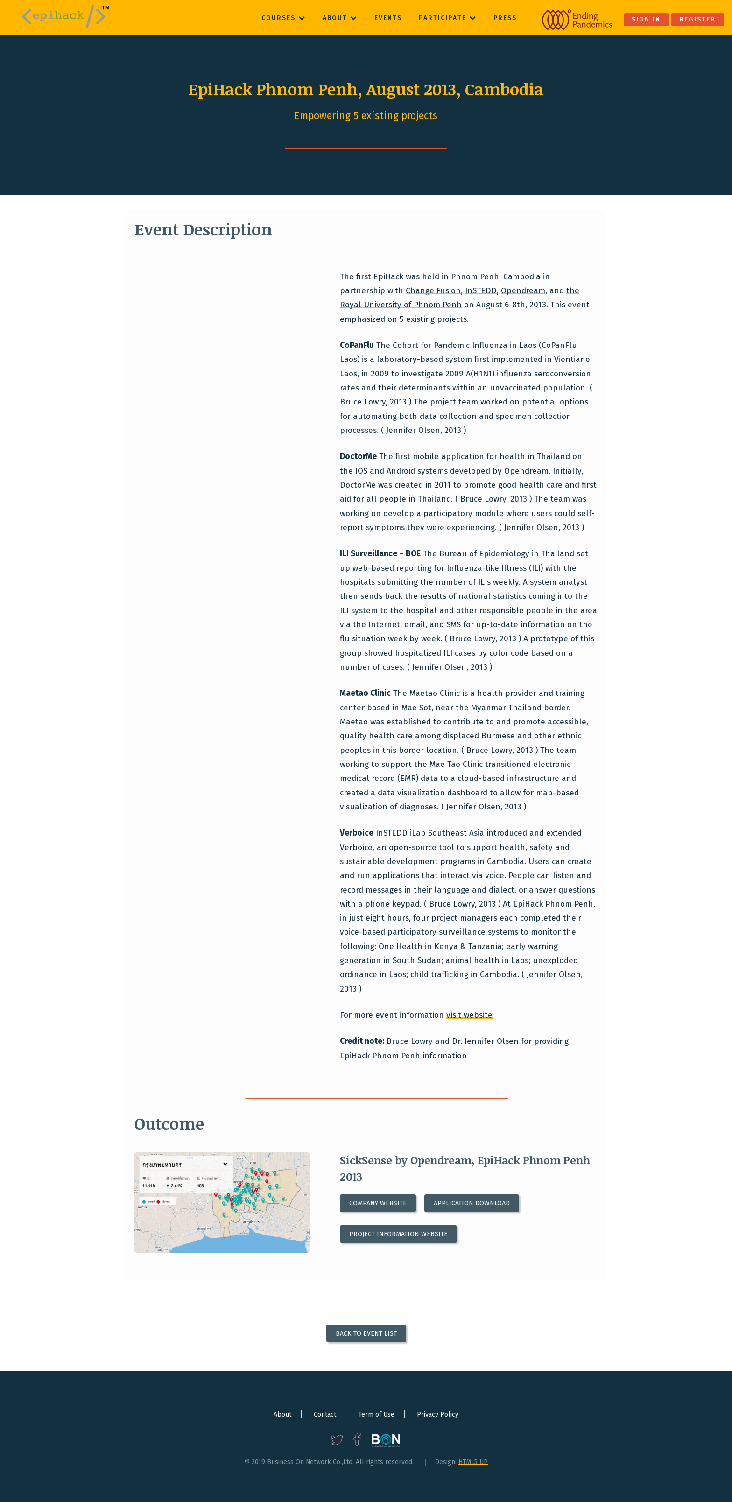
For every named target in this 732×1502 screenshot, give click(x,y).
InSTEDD (481, 291)
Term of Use (376, 1414)
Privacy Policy (437, 1414)
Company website (378, 1203)
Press (505, 18)
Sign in (646, 19)
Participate (448, 18)
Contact (325, 1414)
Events (388, 18)
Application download (472, 1203)
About (340, 18)
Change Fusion (433, 291)
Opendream (523, 291)
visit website (469, 1015)
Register (697, 19)
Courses (283, 18)
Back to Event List (366, 1333)
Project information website (398, 1234)
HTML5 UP (473, 1462)
